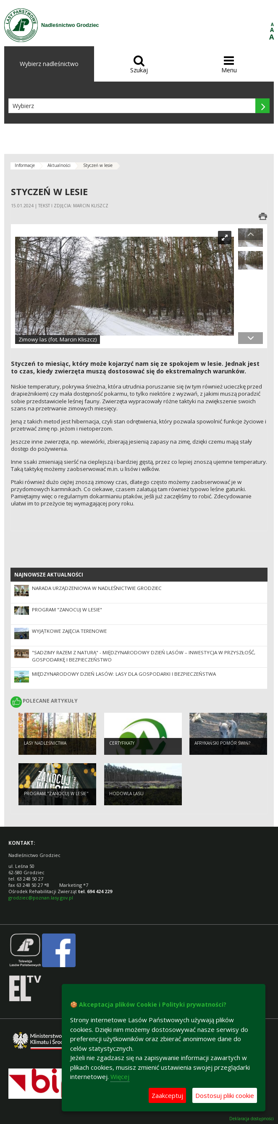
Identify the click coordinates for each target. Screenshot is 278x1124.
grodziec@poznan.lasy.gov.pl (40, 897)
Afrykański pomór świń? (222, 743)
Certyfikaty (121, 743)
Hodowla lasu (126, 793)
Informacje (25, 165)
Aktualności (59, 165)
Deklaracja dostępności (251, 1118)
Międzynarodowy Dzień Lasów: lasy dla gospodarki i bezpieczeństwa (124, 674)
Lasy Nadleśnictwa (45, 743)
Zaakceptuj (167, 1095)
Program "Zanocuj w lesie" (67, 609)
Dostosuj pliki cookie (224, 1095)
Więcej (119, 1076)
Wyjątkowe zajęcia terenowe (69, 631)
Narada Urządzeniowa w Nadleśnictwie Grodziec (97, 588)
